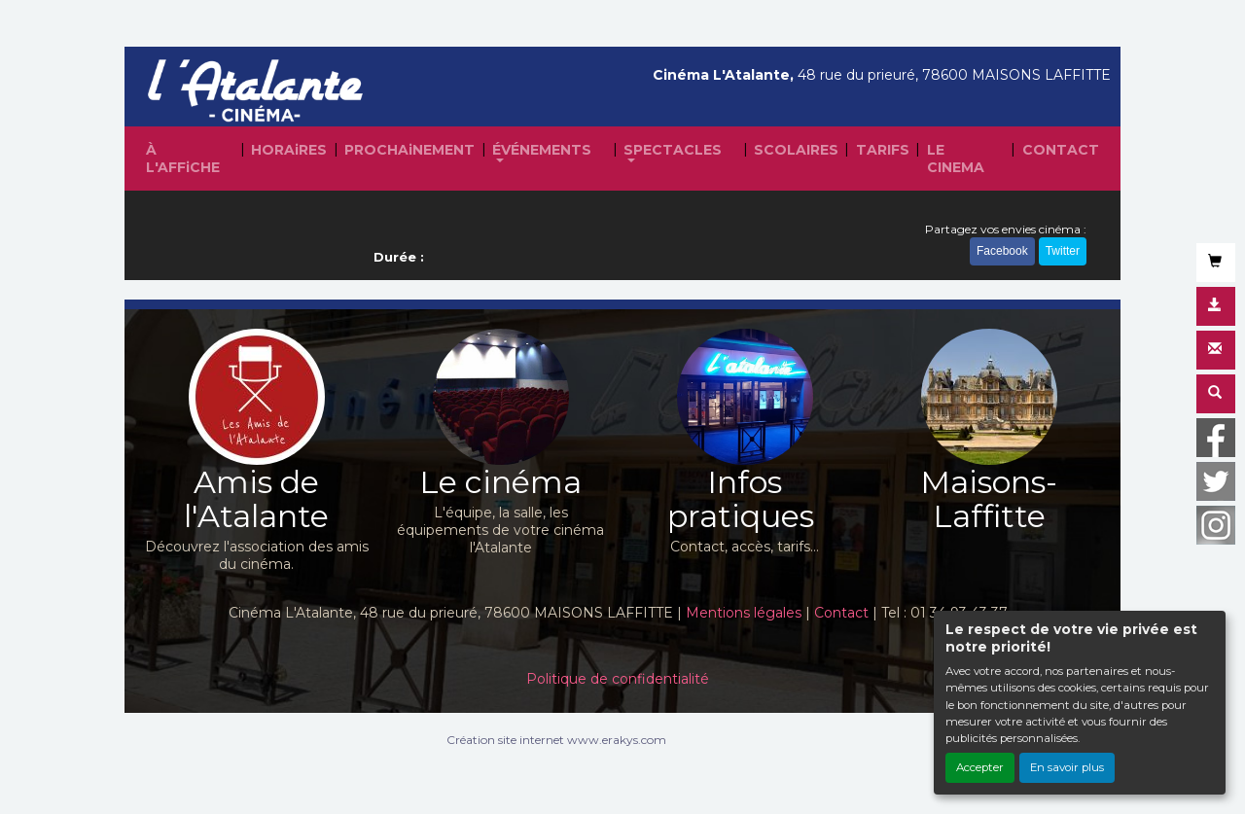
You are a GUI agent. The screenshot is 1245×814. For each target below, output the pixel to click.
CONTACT (1060, 150)
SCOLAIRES (796, 150)
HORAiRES (289, 150)
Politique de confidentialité (617, 679)
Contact (841, 612)
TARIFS (882, 150)
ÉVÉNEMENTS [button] (541, 150)
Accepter (980, 767)
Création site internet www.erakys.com (556, 739)
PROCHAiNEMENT (409, 150)
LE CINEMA (955, 158)
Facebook (1002, 251)
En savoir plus (1067, 767)
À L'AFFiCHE (183, 158)
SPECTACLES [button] (672, 150)
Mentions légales (743, 612)
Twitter (1063, 251)
